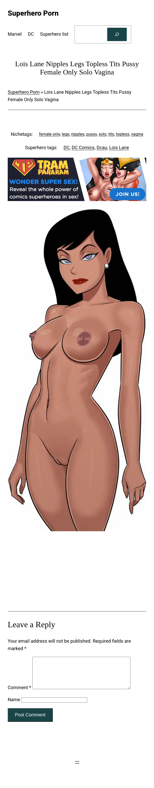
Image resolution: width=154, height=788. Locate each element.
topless (122, 134)
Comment (19, 693)
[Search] (117, 34)
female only (49, 134)
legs (65, 134)
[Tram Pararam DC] (77, 199)
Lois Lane (119, 147)
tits (111, 134)
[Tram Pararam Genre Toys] (77, 572)
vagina (137, 134)
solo (102, 134)
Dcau (102, 147)
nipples (77, 134)
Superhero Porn (24, 92)
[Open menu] (77, 768)
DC (67, 147)
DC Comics (83, 147)
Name (14, 705)
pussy (91, 134)
